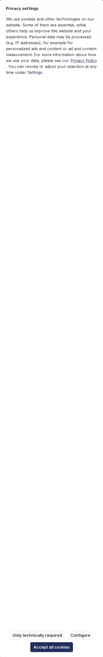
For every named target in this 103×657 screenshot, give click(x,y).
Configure (80, 635)
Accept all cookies (52, 647)
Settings (34, 72)
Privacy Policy (83, 60)
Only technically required (37, 635)
